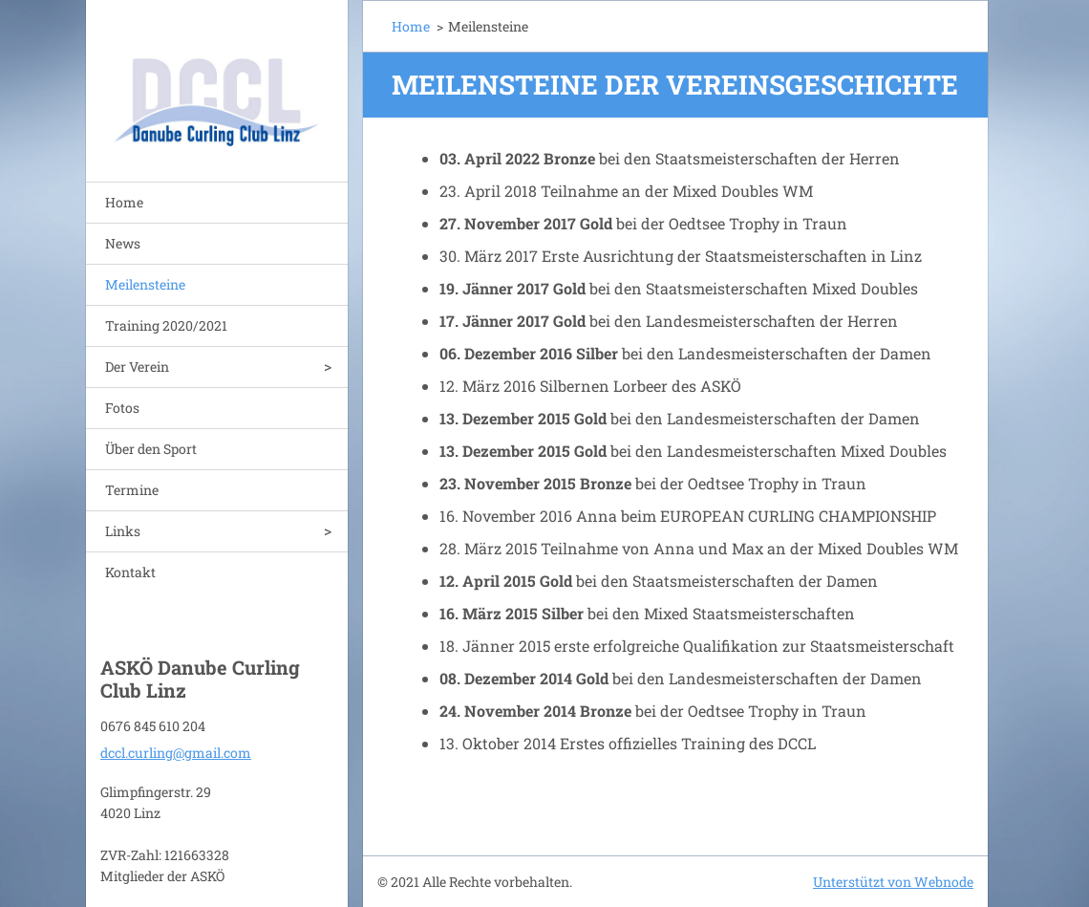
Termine (132, 490)
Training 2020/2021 (166, 325)
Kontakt (130, 572)
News (122, 243)
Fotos (122, 408)
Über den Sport (151, 449)
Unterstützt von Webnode (893, 882)
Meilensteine (145, 284)
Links (122, 531)
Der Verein (137, 366)
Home (124, 202)
